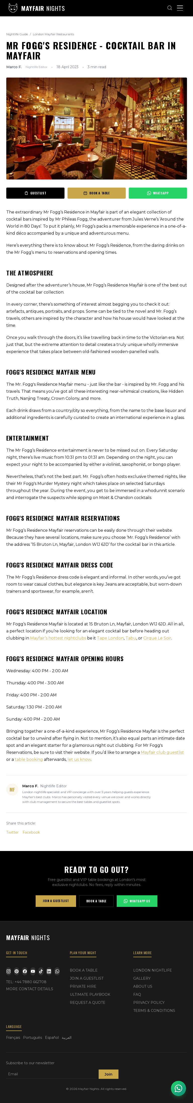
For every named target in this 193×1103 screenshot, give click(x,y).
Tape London (110, 638)
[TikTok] (40, 971)
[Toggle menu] (180, 8)
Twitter (12, 832)
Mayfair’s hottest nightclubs (58, 638)
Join (108, 1074)
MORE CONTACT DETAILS (29, 989)
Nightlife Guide (17, 34)
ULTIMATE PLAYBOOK (90, 994)
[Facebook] (24, 971)
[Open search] (170, 8)
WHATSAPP (158, 193)
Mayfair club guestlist (162, 752)
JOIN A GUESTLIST (56, 901)
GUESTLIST (35, 193)
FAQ (137, 994)
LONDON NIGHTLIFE (152, 970)
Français (13, 1037)
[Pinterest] (16, 971)
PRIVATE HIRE (83, 986)
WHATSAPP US (137, 901)
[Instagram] (8, 971)
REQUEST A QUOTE (87, 1002)
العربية (67, 1037)
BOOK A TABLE (96, 193)
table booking (29, 759)
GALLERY (142, 978)
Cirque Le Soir (157, 638)
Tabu (130, 638)
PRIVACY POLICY (149, 1002)
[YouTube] (32, 971)
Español (52, 1037)
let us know (79, 759)
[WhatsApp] (56, 971)
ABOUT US (142, 986)
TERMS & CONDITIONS (154, 1010)
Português (32, 1037)
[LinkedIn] (48, 971)
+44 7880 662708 (30, 982)
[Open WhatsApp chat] (178, 1088)
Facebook (31, 832)
